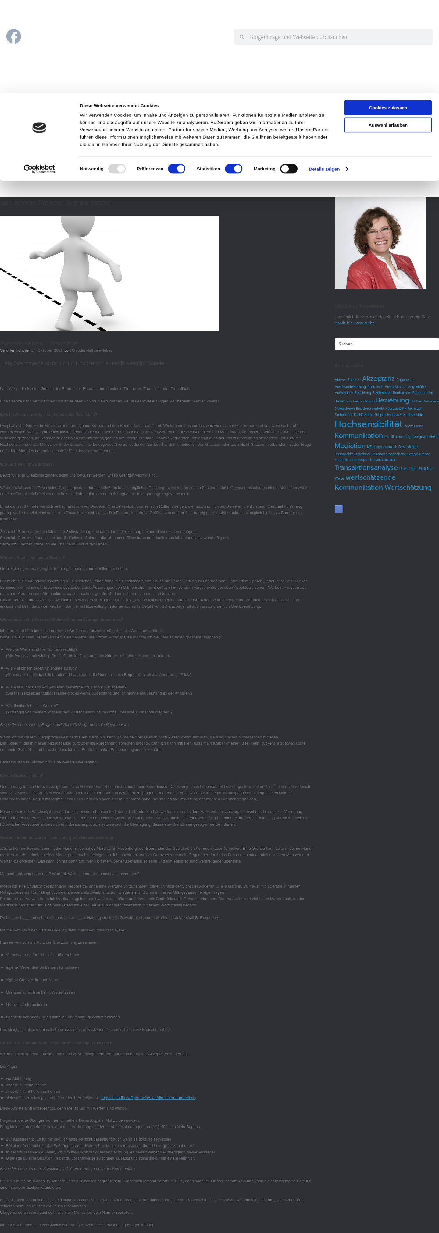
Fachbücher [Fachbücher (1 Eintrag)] (343, 414)
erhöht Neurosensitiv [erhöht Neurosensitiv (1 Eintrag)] (390, 408)
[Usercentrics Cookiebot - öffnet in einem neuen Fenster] (39, 76)
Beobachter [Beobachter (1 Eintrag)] (402, 392)
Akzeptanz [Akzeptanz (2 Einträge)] (378, 378)
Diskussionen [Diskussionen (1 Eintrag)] (345, 408)
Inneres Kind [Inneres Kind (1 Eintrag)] (413, 426)
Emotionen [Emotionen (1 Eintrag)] (364, 408)
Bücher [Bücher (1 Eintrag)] (416, 401)
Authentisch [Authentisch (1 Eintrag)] (344, 392)
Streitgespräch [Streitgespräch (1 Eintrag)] (360, 459)
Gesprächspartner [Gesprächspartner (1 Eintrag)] (388, 414)
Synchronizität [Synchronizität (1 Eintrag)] (384, 459)
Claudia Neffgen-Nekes (92, 350)
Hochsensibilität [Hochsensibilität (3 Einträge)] (369, 424)
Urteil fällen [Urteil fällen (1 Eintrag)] (407, 468)
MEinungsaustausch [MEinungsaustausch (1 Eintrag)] (382, 446)
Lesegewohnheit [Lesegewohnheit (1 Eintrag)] (424, 436)
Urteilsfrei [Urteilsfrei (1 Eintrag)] (425, 468)
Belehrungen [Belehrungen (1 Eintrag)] (382, 392)
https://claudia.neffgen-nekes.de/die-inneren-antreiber (148, 1097)
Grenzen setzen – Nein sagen (40, 343)
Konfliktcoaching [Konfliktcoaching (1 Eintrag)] (397, 436)
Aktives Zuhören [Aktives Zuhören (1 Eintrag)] (347, 379)
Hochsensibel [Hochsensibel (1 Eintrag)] (413, 414)
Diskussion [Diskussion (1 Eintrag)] (431, 401)
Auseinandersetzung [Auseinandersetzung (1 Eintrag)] (350, 386)
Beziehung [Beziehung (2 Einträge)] (392, 400)
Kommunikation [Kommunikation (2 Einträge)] (359, 436)
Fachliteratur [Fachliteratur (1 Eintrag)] (363, 414)
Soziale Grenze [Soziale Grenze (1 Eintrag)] (418, 454)
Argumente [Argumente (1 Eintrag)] (404, 379)
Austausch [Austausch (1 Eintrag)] (375, 386)
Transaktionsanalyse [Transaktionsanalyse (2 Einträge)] (366, 468)
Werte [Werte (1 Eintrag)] (339, 478)
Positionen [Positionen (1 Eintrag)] (379, 454)
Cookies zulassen (388, 14)
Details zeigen (324, 76)
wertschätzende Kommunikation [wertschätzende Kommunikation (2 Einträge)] (365, 482)
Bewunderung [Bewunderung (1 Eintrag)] (363, 401)
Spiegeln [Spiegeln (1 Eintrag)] (341, 459)
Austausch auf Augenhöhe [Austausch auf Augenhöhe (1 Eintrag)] (405, 386)
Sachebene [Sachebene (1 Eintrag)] (397, 454)
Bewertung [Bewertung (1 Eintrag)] (343, 401)
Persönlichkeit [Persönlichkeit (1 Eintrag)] (408, 446)
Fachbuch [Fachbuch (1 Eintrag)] (415, 408)
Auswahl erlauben (388, 32)
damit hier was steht (354, 323)
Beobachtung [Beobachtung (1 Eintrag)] (422, 392)
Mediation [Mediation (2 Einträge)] (350, 446)
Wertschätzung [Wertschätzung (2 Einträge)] (407, 487)
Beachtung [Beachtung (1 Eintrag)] (363, 392)
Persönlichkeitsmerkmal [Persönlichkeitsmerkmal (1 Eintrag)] (352, 454)
